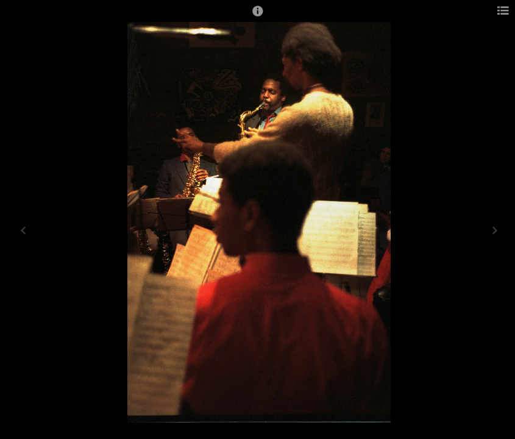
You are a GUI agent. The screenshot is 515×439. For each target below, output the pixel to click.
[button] (257, 16)
